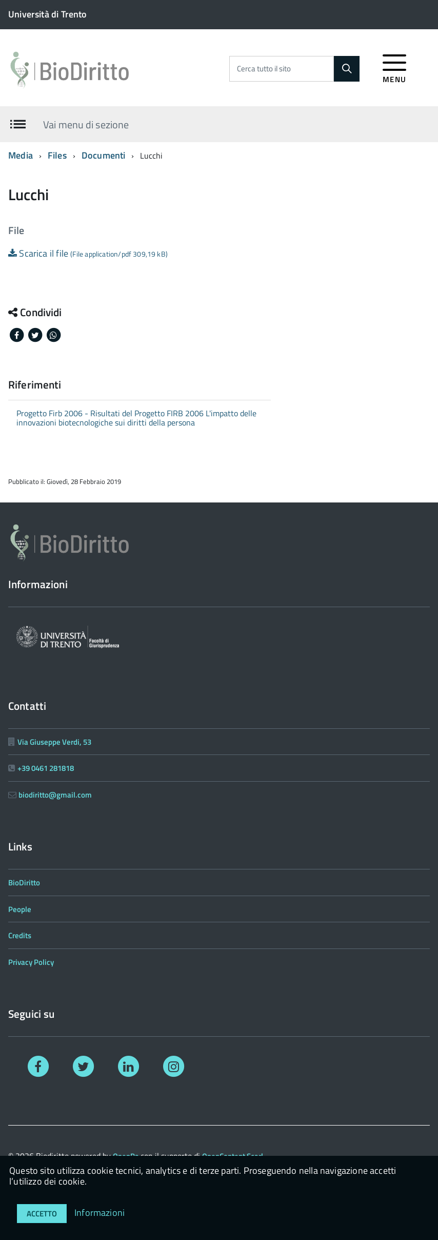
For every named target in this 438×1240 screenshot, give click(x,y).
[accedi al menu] (395, 67)
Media (20, 155)
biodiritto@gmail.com (55, 795)
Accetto (42, 1213)
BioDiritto (24, 882)
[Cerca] (347, 69)
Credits (19, 935)
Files (57, 155)
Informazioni (99, 1212)
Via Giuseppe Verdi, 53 (54, 742)
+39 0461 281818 (45, 768)
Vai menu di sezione (86, 124)
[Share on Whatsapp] (53, 334)
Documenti (104, 155)
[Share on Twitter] (36, 334)
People (19, 909)
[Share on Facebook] (17, 334)
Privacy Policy (31, 962)
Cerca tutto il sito (264, 68)
